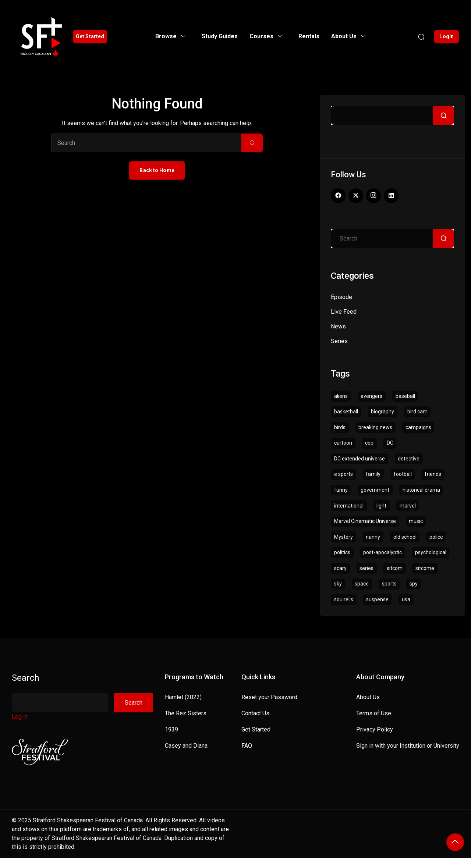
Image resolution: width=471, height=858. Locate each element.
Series (339, 341)
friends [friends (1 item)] (433, 474)
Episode (341, 296)
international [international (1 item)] (349, 506)
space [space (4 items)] (362, 584)
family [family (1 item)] (373, 474)
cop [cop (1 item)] (369, 443)
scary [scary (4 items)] (340, 568)
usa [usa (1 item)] (406, 599)
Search (25, 678)
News (338, 326)
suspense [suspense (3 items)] (377, 599)
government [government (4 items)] (375, 490)
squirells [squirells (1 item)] (343, 599)
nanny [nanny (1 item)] (373, 537)
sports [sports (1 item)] (389, 584)
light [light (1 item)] (381, 506)
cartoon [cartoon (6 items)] (343, 443)
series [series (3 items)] (366, 568)
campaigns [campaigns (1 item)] (418, 427)
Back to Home (156, 170)
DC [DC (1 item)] (390, 443)
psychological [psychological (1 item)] (430, 552)
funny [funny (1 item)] (341, 490)
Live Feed (344, 311)
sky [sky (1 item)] (338, 584)
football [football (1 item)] (403, 474)
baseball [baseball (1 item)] (405, 396)
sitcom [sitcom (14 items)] (395, 568)
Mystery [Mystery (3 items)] (343, 537)
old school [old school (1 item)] (405, 537)
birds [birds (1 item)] (340, 427)
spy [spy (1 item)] (414, 584)
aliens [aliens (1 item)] (341, 396)
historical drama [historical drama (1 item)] (421, 490)
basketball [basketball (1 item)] (346, 411)
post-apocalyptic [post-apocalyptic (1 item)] (382, 552)
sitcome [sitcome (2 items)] (424, 568)
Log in (20, 716)
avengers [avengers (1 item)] (371, 396)
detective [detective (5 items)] (408, 459)
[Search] (421, 36)
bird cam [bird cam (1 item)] (417, 411)
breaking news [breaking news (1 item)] (375, 427)
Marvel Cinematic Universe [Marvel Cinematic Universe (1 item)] (365, 521)
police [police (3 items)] (436, 537)
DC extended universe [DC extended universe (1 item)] (359, 459)
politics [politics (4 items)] (342, 552)
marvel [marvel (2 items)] (408, 506)
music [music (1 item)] (416, 521)
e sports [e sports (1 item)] (343, 474)
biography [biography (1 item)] (382, 411)
